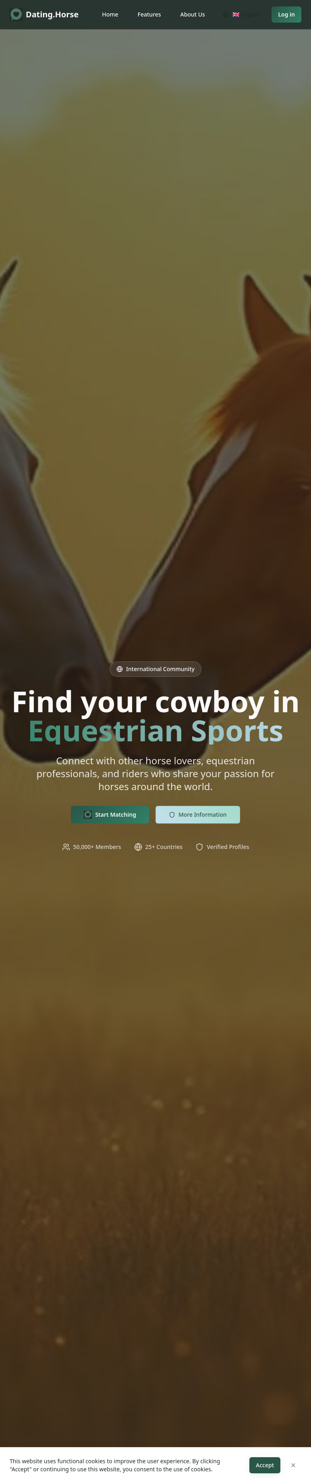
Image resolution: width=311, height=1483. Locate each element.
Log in (286, 14)
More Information (198, 814)
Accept (265, 1465)
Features (149, 14)
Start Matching (110, 815)
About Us (192, 14)
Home (110, 14)
